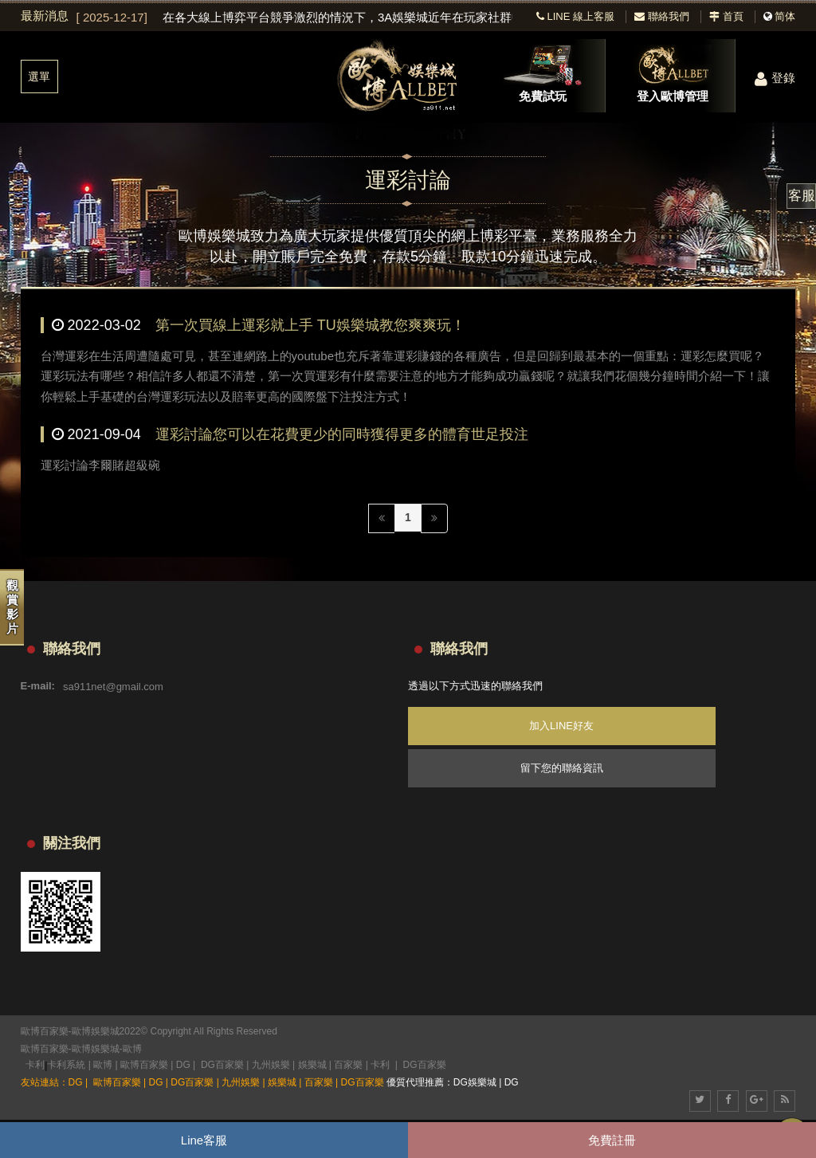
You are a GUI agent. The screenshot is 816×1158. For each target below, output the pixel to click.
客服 (801, 195)
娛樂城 (312, 1064)
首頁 (726, 16)
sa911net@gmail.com (113, 686)
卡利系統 (66, 1064)
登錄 (775, 77)
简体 (785, 16)
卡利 (35, 1064)
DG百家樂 (222, 1064)
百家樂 (348, 1064)
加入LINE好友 (561, 726)
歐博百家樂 (45, 1048)
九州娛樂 (271, 1064)
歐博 (132, 1048)
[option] (294, 17)
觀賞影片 (12, 607)
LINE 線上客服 (575, 16)
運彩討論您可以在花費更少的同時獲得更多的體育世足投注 (341, 434)
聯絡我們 (661, 16)
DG (183, 1064)
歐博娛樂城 (96, 1048)
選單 (39, 76)
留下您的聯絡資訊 (561, 768)
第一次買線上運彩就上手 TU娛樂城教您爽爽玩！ (310, 325)
